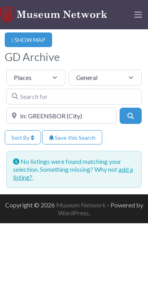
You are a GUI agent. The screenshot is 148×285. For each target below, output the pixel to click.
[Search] (131, 116)
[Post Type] (36, 78)
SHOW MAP (28, 39)
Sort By (22, 137)
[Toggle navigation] (138, 14)
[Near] (61, 116)
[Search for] (74, 96)
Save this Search (72, 137)
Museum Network (81, 205)
